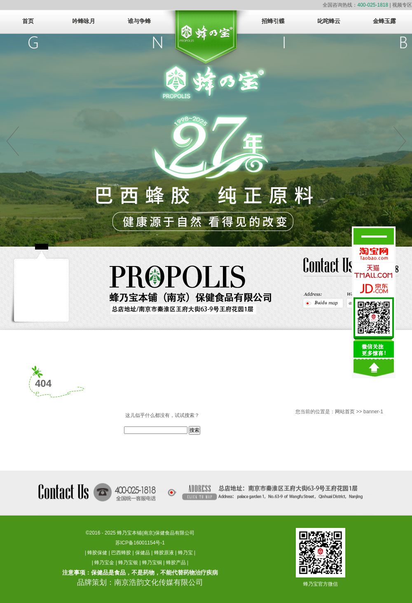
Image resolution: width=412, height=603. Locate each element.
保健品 (142, 553)
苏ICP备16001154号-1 (140, 543)
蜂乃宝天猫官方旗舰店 (373, 271)
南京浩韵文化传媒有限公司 (158, 582)
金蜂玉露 (384, 21)
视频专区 (402, 5)
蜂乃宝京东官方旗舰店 (373, 288)
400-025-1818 (372, 5)
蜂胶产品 (176, 562)
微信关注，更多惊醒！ (373, 327)
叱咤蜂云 (328, 21)
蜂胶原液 (164, 553)
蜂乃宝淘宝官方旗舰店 (373, 253)
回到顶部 (373, 368)
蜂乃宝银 (128, 562)
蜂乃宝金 (104, 562)
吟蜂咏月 (83, 21)
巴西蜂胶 (121, 553)
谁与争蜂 (139, 21)
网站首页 (345, 412)
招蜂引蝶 (273, 21)
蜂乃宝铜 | (154, 562)
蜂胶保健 (97, 553)
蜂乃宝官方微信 (320, 584)
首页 (28, 21)
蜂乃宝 (185, 553)
